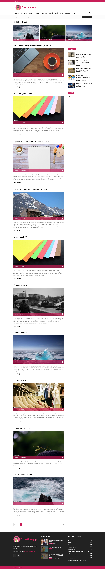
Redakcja (16, 75)
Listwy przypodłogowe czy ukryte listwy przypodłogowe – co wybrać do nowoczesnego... (83, 54)
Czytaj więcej (17, 87)
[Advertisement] (65, 7)
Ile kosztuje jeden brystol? (23, 94)
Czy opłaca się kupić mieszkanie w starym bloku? (32, 46)
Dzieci (78, 65)
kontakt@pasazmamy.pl (29, 551)
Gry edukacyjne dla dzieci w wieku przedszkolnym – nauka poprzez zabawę (56, 556)
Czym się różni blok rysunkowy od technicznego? (31, 141)
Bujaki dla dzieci (72, 558)
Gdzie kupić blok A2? (21, 381)
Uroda (61, 13)
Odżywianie (44, 13)
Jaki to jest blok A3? (21, 333)
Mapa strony (32, 1)
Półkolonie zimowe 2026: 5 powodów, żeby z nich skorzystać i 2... (83, 77)
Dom (25, 13)
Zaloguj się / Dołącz (17, 1)
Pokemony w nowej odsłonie (55, 547)
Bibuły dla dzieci (72, 549)
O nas (23, 1)
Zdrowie (67, 13)
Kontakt (38, 1)
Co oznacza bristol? (20, 285)
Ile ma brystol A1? (20, 237)
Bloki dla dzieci (17, 37)
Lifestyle (51, 13)
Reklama (27, 1)
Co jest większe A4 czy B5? (23, 428)
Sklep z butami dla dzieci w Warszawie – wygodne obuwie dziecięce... (82, 62)
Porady (73, 13)
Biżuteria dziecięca (72, 547)
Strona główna (18, 13)
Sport (37, 13)
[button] (90, 13)
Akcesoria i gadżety (80, 86)
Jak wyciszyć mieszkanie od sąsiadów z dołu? (30, 189)
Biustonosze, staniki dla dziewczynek (77, 560)
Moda (56, 13)
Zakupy (31, 13)
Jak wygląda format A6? (22, 475)
